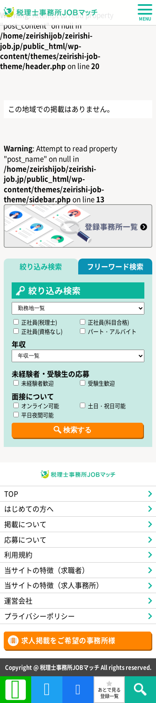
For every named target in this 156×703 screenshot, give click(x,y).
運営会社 (18, 600)
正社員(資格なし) (37, 331)
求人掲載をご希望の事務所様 (68, 640)
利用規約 (18, 554)
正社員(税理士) (35, 322)
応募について (25, 539)
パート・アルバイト (108, 331)
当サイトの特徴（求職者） (46, 570)
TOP (11, 493)
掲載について (25, 524)
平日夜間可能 (33, 415)
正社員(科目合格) (104, 322)
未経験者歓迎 (33, 383)
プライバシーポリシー (39, 616)
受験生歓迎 (97, 383)
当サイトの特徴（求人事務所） (53, 585)
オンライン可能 (36, 406)
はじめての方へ (29, 508)
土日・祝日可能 (103, 406)
